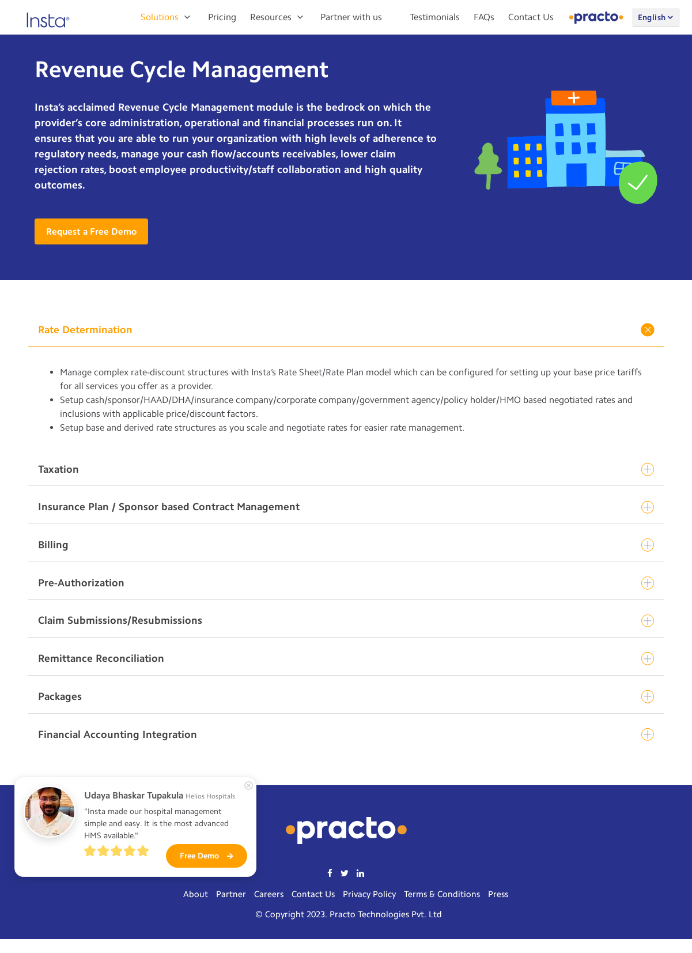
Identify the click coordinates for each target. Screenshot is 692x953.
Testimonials (435, 17)
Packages (346, 696)
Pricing (222, 17)
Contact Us (531, 17)
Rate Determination (347, 330)
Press (498, 894)
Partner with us (351, 17)
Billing (346, 545)
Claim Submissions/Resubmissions (346, 620)
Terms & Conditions (442, 894)
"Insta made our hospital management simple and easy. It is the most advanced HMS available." (157, 824)
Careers (268, 894)
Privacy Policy (369, 894)
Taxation (346, 469)
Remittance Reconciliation (346, 658)
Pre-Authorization (346, 583)
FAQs (484, 17)
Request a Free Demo (91, 231)
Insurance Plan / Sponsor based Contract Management (346, 507)
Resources (271, 17)
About (195, 894)
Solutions (160, 17)
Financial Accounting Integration (346, 734)
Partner (231, 894)
